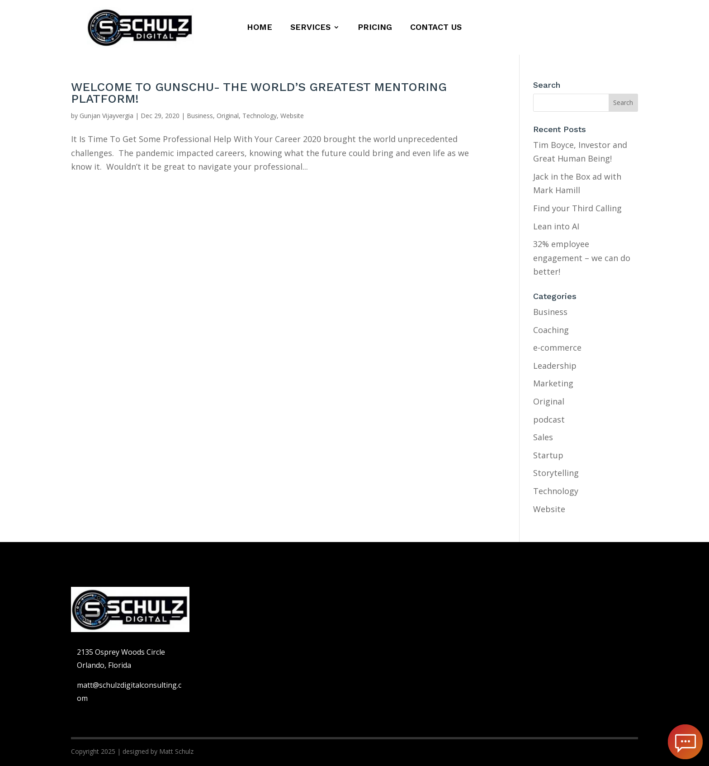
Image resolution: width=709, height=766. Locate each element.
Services (310, 28)
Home (259, 28)
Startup (548, 455)
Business (200, 115)
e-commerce (557, 347)
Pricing (375, 28)
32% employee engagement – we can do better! (581, 257)
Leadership (555, 365)
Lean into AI (556, 226)
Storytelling (556, 472)
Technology (259, 115)
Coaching (551, 329)
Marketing (553, 383)
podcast (549, 419)
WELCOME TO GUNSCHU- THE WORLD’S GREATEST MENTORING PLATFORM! (259, 92)
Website (292, 115)
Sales (543, 437)
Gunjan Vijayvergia (106, 115)
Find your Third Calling (577, 208)
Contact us (436, 28)
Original (228, 115)
